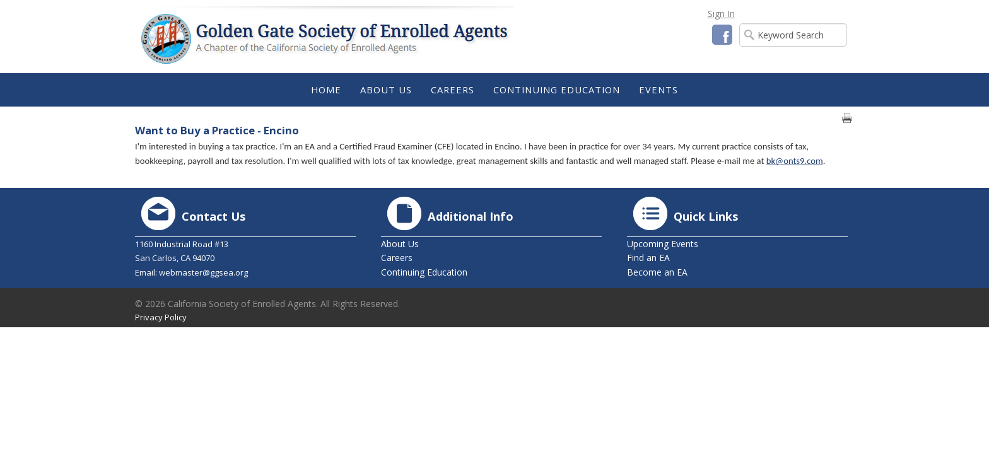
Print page (847, 118)
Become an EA (657, 272)
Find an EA (648, 258)
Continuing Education (424, 272)
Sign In (721, 14)
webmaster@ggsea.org (203, 272)
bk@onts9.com (794, 160)
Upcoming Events (662, 244)
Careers (397, 258)
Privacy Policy (161, 317)
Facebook (722, 35)
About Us (400, 244)
